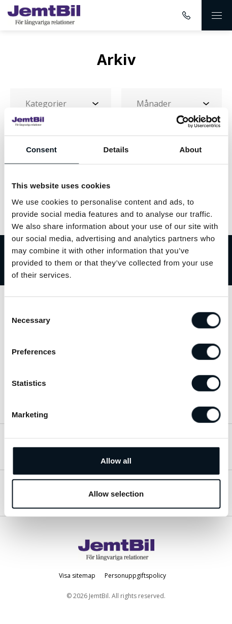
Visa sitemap (77, 575)
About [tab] (191, 149)
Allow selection (116, 493)
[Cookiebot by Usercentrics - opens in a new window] (175, 121)
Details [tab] (116, 149)
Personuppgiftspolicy (135, 575)
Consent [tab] (41, 149)
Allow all (116, 460)
